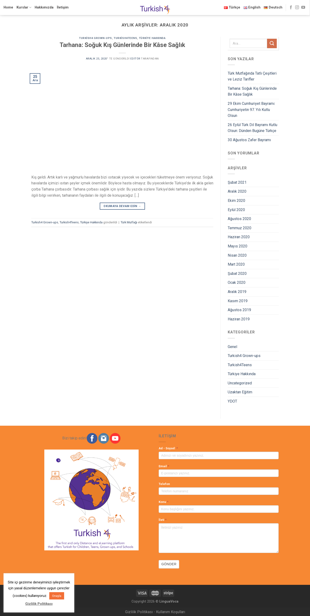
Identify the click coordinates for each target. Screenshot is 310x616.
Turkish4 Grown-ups (95, 38)
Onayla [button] (56, 596)
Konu (163, 502)
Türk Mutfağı (129, 222)
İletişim (63, 7)
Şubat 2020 (237, 273)
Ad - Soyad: (168, 448)
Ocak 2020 (236, 282)
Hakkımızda (44, 7)
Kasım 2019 (238, 301)
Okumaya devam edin (122, 206)
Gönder (169, 564)
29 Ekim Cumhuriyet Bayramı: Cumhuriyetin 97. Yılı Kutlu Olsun (251, 109)
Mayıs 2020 (237, 246)
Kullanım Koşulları (170, 612)
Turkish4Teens (125, 38)
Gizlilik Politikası (139, 612)
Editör (135, 58)
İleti (162, 520)
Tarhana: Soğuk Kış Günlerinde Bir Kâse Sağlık (122, 44)
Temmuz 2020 (239, 228)
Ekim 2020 (236, 200)
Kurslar (24, 7)
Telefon (164, 484)
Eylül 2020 (236, 210)
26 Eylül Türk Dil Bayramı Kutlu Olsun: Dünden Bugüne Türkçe (252, 128)
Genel (232, 346)
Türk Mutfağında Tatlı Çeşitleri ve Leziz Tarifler (252, 76)
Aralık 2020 (237, 191)
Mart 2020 (236, 264)
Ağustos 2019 (239, 310)
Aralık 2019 (237, 291)
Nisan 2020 (237, 255)
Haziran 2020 (239, 237)
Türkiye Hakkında (152, 38)
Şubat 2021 (237, 182)
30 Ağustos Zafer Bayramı (249, 140)
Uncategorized (240, 383)
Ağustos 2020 (239, 219)
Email (164, 466)
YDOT (232, 401)
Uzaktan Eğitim (240, 392)
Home (8, 7)
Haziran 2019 (239, 319)
